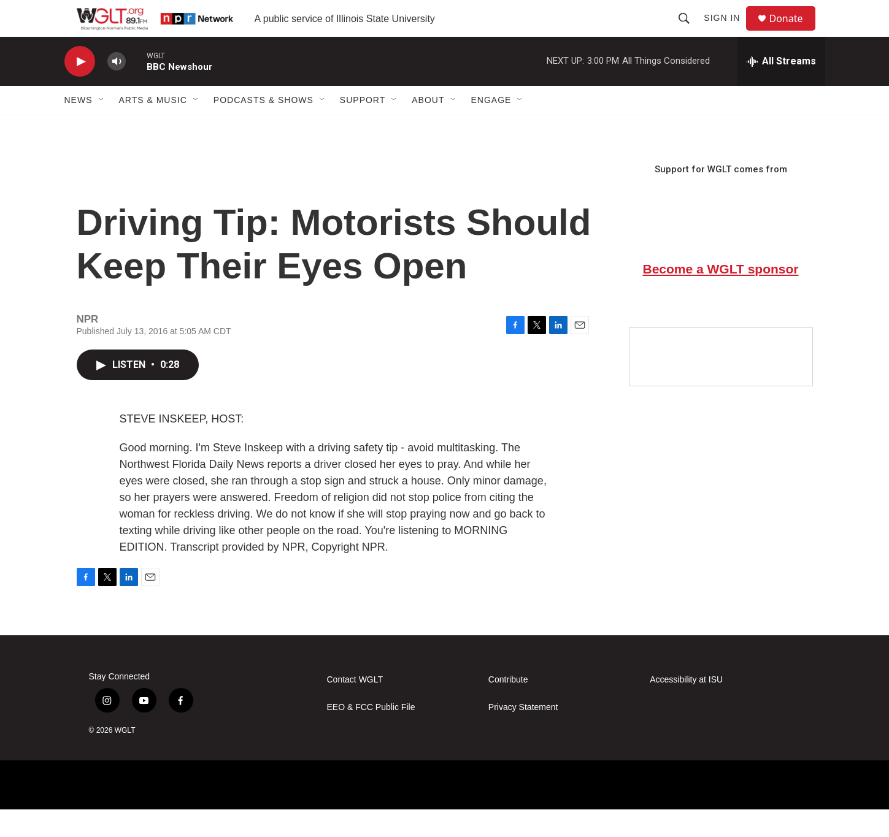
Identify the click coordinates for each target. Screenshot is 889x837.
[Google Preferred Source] (720, 384)
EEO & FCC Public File (371, 735)
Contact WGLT (355, 707)
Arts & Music (153, 127)
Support (362, 127)
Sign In (727, 32)
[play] (80, 89)
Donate (794, 32)
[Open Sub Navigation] (102, 127)
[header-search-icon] (689, 31)
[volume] (116, 89)
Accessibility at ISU (686, 707)
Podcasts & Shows (264, 127)
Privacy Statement (523, 735)
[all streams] (781, 88)
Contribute (508, 707)
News (78, 127)
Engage (491, 127)
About (428, 127)
